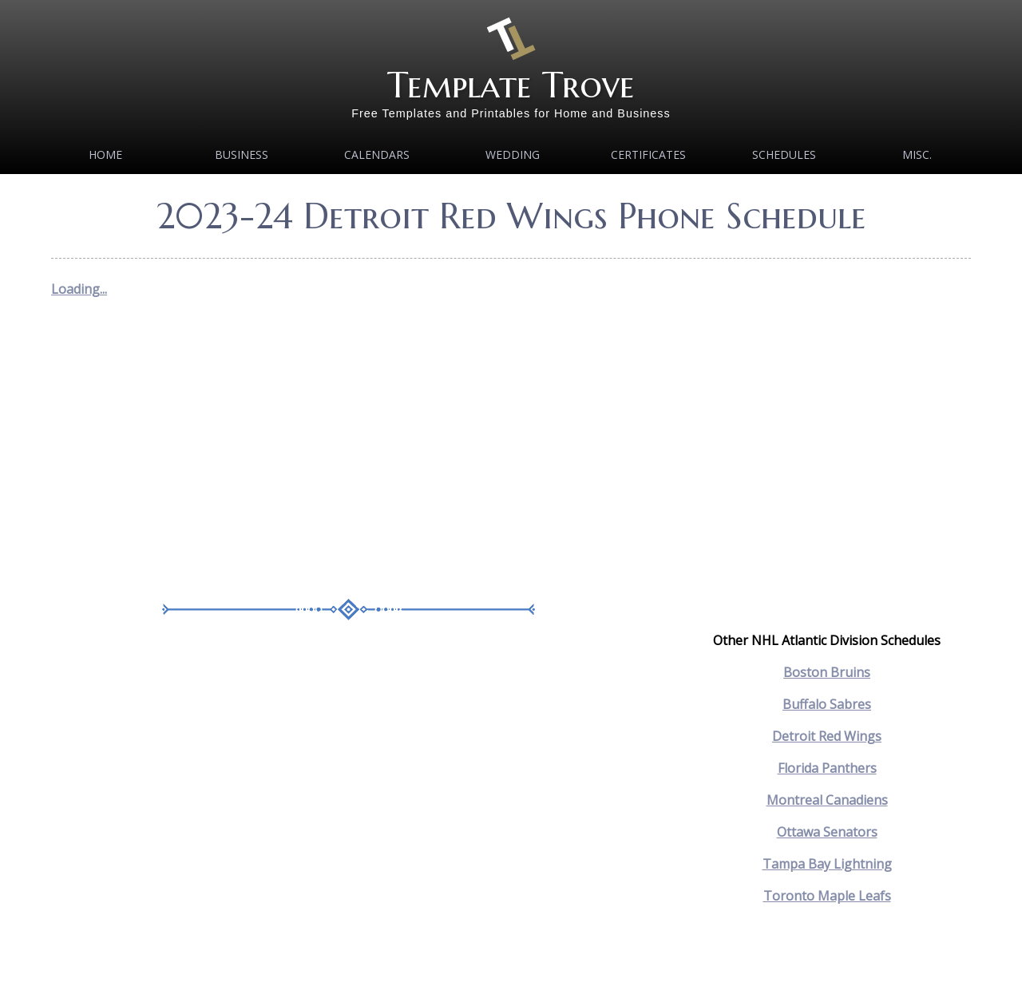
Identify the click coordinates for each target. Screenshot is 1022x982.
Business (241, 154)
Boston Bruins (826, 672)
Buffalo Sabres (826, 704)
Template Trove (511, 85)
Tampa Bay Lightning (827, 864)
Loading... (79, 289)
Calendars (377, 154)
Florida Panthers (827, 768)
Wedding (512, 154)
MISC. (917, 154)
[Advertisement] (348, 455)
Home (105, 154)
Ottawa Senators (827, 832)
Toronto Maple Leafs (827, 896)
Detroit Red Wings (826, 736)
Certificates (648, 154)
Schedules (784, 154)
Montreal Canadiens (827, 800)
